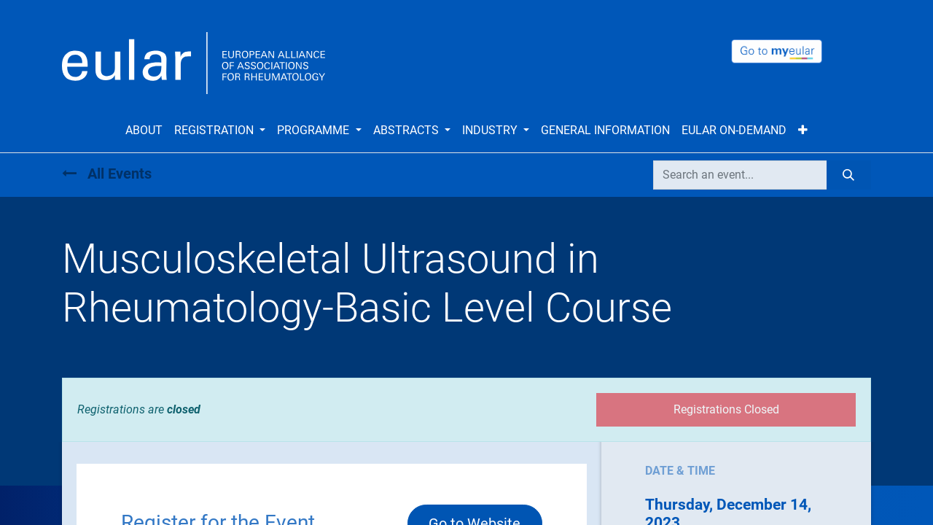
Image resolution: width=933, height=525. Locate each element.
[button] (802, 130)
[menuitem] (144, 130)
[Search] (849, 175)
